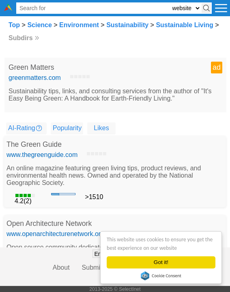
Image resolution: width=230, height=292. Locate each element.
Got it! (161, 262)
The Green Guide (34, 144)
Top (14, 24)
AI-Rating (21, 128)
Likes (101, 128)
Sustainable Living (184, 24)
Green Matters (31, 67)
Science (39, 24)
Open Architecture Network (49, 223)
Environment (79, 24)
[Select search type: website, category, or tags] (186, 8)
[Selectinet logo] (8, 8)
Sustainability (127, 24)
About (61, 267)
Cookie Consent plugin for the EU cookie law (161, 275)
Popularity (67, 128)
